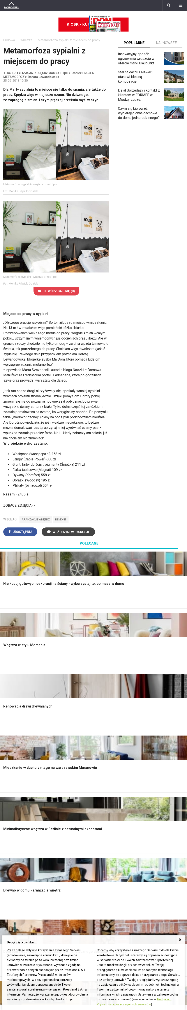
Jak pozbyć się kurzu (160, 846)
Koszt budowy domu (19, 748)
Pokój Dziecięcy (15, 832)
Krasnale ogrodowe (158, 778)
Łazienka (104, 734)
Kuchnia (103, 744)
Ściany (8, 778)
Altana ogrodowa (156, 734)
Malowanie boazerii (65, 748)
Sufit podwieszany (64, 762)
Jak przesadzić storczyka (163, 827)
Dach (7, 754)
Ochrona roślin (154, 748)
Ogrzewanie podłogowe (115, 847)
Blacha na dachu (62, 767)
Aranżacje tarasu (156, 763)
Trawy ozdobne (155, 802)
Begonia (9, 892)
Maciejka (10, 916)
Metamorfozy (107, 758)
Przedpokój (106, 748)
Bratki (7, 931)
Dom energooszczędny (114, 866)
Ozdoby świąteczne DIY (21, 837)
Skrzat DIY (152, 822)
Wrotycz (150, 783)
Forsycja (9, 922)
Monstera (151, 729)
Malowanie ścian (63, 739)
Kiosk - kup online (94, 25)
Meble (8, 822)
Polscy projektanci (17, 842)
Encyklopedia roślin (158, 773)
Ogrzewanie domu (17, 768)
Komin (8, 739)
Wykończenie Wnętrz (66, 734)
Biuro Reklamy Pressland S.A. (150, 892)
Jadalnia (103, 754)
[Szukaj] (168, 5)
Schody (9, 734)
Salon (101, 729)
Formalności (12, 758)
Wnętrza (26, 40)
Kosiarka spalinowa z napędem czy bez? (160, 795)
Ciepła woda (12, 763)
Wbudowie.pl (106, 832)
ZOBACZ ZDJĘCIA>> (19, 505)
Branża (71, 892)
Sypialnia (104, 739)
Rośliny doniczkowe (159, 744)
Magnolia (151, 788)
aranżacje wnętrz (36, 519)
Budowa (9, 40)
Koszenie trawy (156, 758)
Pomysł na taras (78, 897)
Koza (101, 842)
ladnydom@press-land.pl (147, 887)
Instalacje (10, 783)
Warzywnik (152, 768)
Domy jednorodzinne (81, 887)
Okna (7, 744)
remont (60, 519)
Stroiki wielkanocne (18, 862)
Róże (7, 897)
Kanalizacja (105, 862)
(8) (56, 291)
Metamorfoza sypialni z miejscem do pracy (69, 40)
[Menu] (181, 5)
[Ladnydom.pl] (11, 5)
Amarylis (10, 912)
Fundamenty (12, 773)
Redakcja (135, 902)
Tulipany (9, 902)
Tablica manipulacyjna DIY (163, 865)
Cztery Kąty (59, 827)
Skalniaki (150, 739)
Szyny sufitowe (108, 852)
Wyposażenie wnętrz (19, 827)
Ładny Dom (58, 822)
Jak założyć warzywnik (161, 851)
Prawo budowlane (110, 827)
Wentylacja (105, 857)
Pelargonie (11, 926)
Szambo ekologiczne (66, 772)
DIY (146, 861)
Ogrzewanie (106, 837)
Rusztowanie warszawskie (60, 756)
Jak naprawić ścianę (159, 856)
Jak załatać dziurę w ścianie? (159, 834)
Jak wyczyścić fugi (158, 841)
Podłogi (56, 729)
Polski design (14, 852)
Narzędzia (58, 744)
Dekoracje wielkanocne (21, 857)
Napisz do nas (139, 897)
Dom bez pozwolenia (113, 822)
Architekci (10, 847)
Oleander (10, 907)
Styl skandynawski (111, 768)
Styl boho (104, 763)
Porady (8, 729)
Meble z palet (154, 754)
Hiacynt (9, 887)
